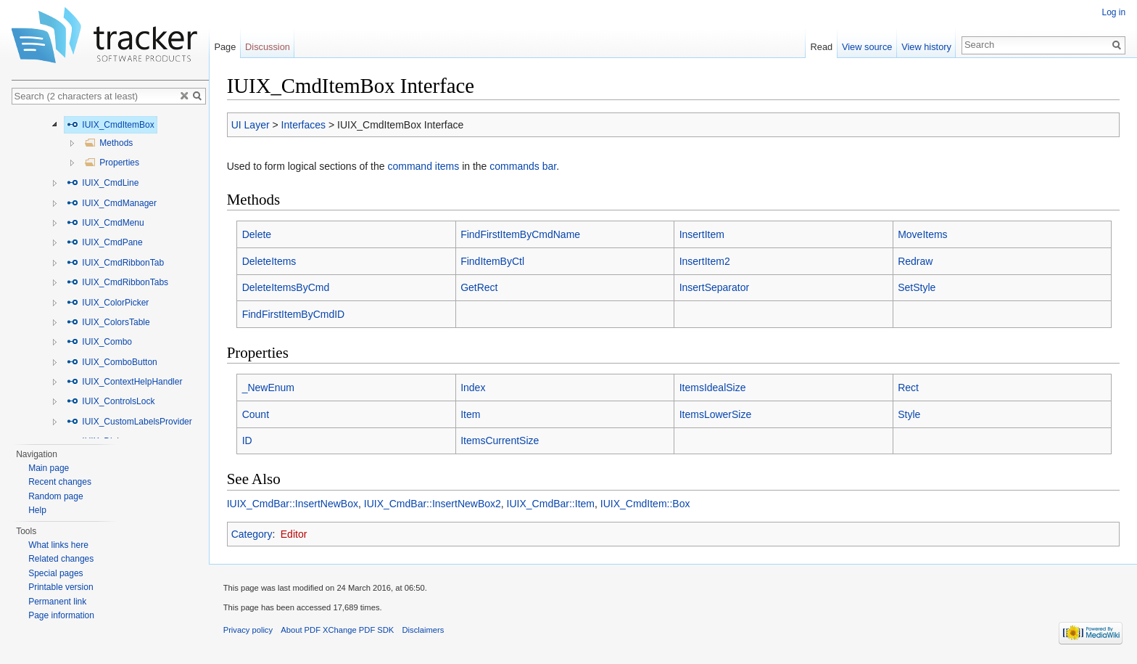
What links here (58, 545)
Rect (908, 387)
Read (821, 46)
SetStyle (916, 287)
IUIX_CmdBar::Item (551, 503)
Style (909, 414)
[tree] (110, 275)
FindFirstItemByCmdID (293, 314)
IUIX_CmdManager (112, 203)
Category (252, 534)
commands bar (523, 167)
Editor (294, 534)
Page (225, 46)
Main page (48, 468)
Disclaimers (423, 630)
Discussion (267, 46)
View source (867, 46)
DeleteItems (269, 261)
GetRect (478, 287)
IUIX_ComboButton (112, 362)
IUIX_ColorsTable (108, 322)
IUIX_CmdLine (102, 183)
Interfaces (303, 125)
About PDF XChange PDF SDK (337, 630)
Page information (61, 615)
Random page (55, 496)
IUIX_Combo (99, 342)
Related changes (61, 559)
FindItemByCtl (492, 261)
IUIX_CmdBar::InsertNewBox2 (432, 503)
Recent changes (59, 482)
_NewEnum (268, 387)
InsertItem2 (704, 261)
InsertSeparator (714, 287)
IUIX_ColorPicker (108, 302)
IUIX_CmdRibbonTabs (117, 282)
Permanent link (57, 602)
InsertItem (701, 234)
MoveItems (922, 234)
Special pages (55, 573)
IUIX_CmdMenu (105, 222)
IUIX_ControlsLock (110, 401)
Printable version (60, 587)
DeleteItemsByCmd (286, 287)
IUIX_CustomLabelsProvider (129, 421)
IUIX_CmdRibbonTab (115, 262)
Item (470, 414)
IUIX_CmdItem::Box (645, 503)
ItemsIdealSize (712, 387)
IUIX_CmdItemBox (110, 125)
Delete (256, 234)
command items (424, 167)
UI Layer (250, 125)
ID (247, 441)
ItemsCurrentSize (499, 441)
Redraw (915, 261)
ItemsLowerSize (715, 414)
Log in (1113, 12)
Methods (108, 143)
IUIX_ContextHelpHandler (124, 381)
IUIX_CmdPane (105, 242)
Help (37, 510)
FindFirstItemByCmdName (520, 234)
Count (255, 414)
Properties (111, 162)
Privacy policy (248, 630)
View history (926, 46)
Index (472, 387)
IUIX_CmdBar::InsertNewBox (292, 503)
